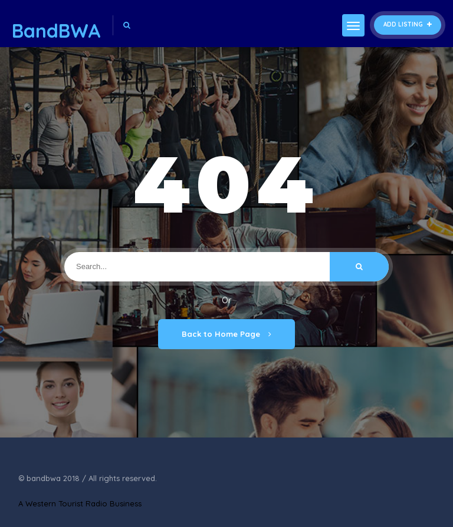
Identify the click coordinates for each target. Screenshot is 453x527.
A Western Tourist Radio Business (80, 503)
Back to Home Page (226, 334)
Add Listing (407, 24)
